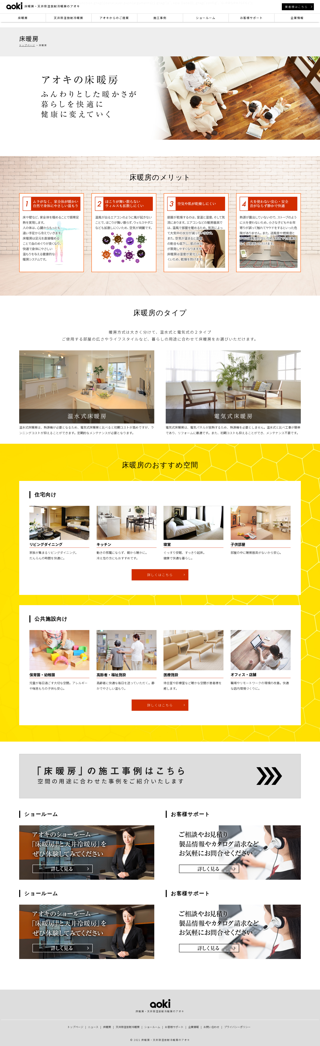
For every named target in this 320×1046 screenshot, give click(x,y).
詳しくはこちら (160, 574)
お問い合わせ (211, 1027)
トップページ (27, 45)
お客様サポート (251, 18)
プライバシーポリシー (237, 1027)
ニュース (93, 1027)
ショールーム (206, 18)
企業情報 (297, 18)
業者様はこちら (296, 7)
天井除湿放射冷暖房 (68, 18)
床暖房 (23, 18)
